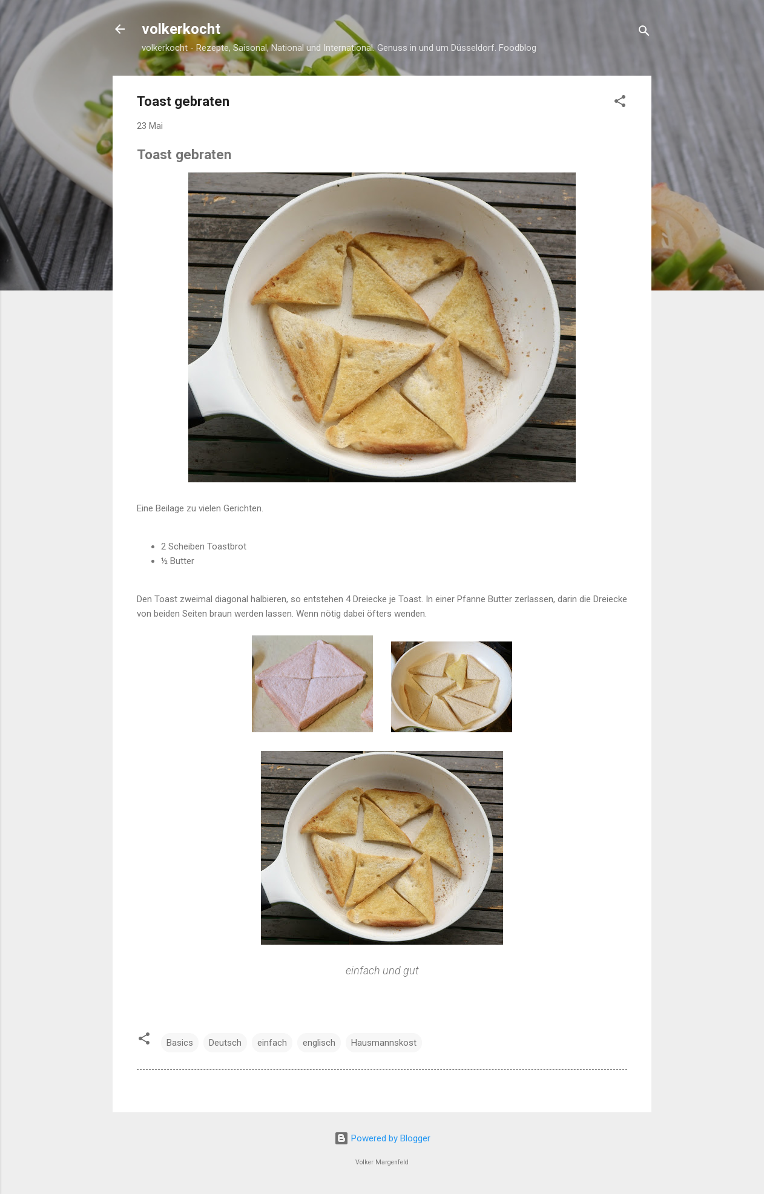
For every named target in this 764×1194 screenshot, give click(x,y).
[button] (620, 103)
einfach (272, 1042)
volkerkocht (181, 29)
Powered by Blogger (382, 1138)
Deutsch (225, 1042)
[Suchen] (644, 33)
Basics (179, 1042)
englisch (319, 1042)
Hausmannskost (384, 1042)
